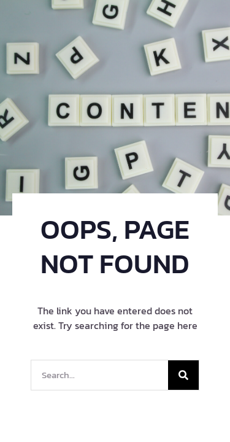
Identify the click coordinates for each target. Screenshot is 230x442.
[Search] (183, 375)
